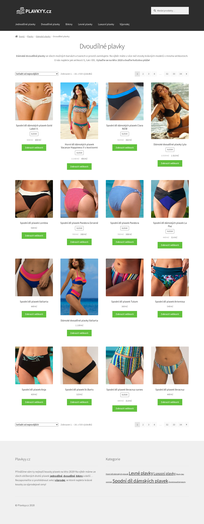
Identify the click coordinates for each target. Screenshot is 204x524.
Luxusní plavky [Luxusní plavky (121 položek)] (165, 473)
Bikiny (68, 24)
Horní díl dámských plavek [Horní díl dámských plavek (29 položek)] (117, 474)
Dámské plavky (43, 36)
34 (181, 73)
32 (167, 73)
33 (174, 73)
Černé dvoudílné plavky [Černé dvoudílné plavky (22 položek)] (177, 482)
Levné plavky (85, 24)
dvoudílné (69, 475)
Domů (22, 36)
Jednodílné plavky (25, 24)
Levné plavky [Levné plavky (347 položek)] (141, 473)
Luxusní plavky (106, 24)
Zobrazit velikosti (34, 147)
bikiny (79, 475)
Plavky (30, 36)
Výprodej (124, 24)
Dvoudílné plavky (50, 24)
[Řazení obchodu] (36, 74)
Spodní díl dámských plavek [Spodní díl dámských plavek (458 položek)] (140, 481)
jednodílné (56, 475)
